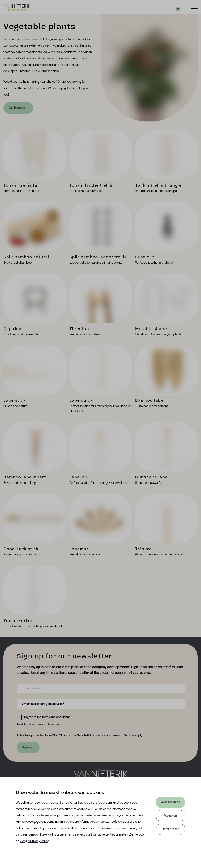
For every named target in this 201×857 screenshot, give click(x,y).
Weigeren (170, 815)
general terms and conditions (44, 724)
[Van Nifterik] (16, 7)
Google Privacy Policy (34, 841)
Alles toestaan (170, 802)
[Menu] (194, 6)
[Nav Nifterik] (100, 775)
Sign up (27, 747)
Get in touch (17, 108)
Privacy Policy (96, 735)
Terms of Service (123, 735)
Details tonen (170, 829)
